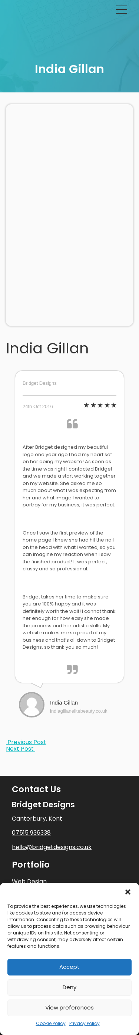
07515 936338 (31, 832)
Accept (69, 967)
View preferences (69, 1007)
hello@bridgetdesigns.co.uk (52, 847)
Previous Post (26, 742)
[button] (128, 892)
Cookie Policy (51, 1023)
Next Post (20, 748)
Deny (69, 987)
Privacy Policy (84, 1023)
